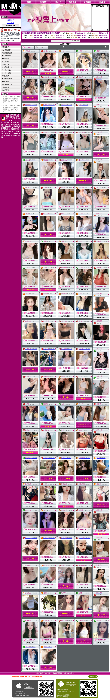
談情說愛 (6, 87)
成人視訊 (6, 90)
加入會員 (10, 23)
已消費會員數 (7, 53)
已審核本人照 (7, 84)
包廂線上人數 (7, 67)
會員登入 (10, 20)
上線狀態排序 (7, 79)
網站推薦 (6, 81)
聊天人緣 (6, 64)
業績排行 (6, 47)
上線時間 (6, 61)
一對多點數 (7, 70)
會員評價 (6, 58)
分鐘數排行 (7, 50)
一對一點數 (7, 73)
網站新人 (6, 76)
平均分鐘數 (7, 56)
